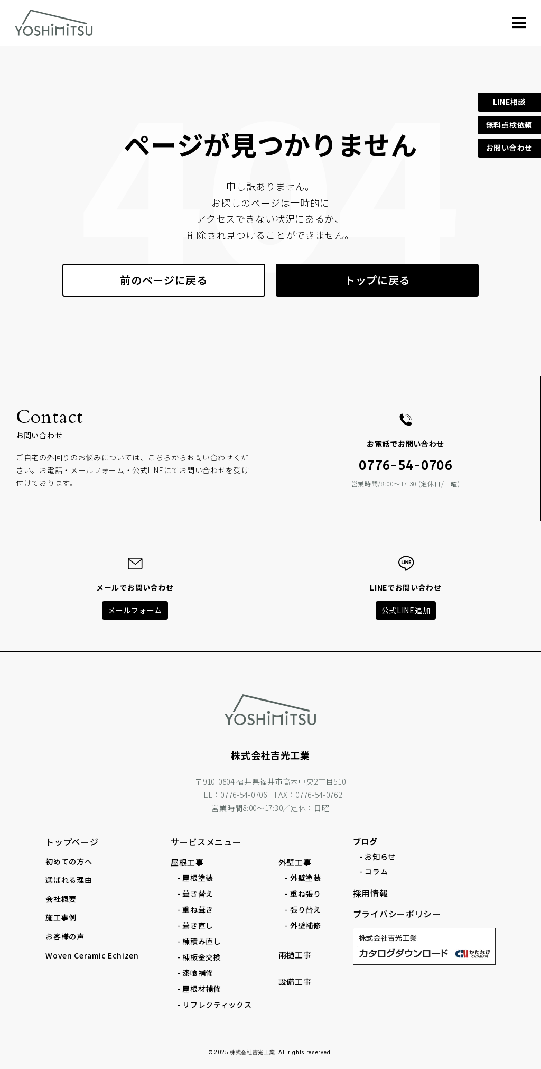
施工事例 (61, 917)
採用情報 (370, 893)
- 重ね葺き (195, 909)
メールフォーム (135, 610)
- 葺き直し (195, 925)
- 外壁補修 (303, 925)
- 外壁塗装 (303, 877)
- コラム (373, 871)
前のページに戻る (164, 280)
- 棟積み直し (199, 941)
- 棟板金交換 (199, 957)
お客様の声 (65, 936)
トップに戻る (377, 280)
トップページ (71, 841)
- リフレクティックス (214, 1004)
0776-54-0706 (405, 465)
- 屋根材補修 (199, 988)
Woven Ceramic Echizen (92, 955)
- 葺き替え (195, 893)
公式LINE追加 (406, 610)
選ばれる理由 (68, 879)
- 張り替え (303, 909)
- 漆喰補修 (195, 972)
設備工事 (295, 981)
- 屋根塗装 (195, 877)
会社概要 (61, 898)
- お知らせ (377, 856)
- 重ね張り (303, 893)
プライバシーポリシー (397, 913)
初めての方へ (68, 861)
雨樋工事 (295, 954)
